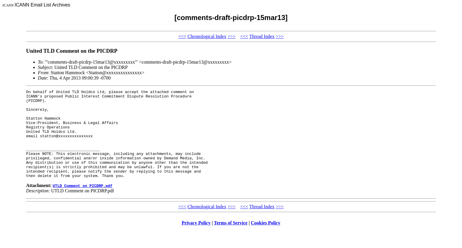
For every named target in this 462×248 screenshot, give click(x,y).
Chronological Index (206, 36)
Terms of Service (231, 240)
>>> (231, 36)
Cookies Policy (265, 240)
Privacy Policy (196, 240)
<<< (182, 36)
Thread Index (262, 36)
